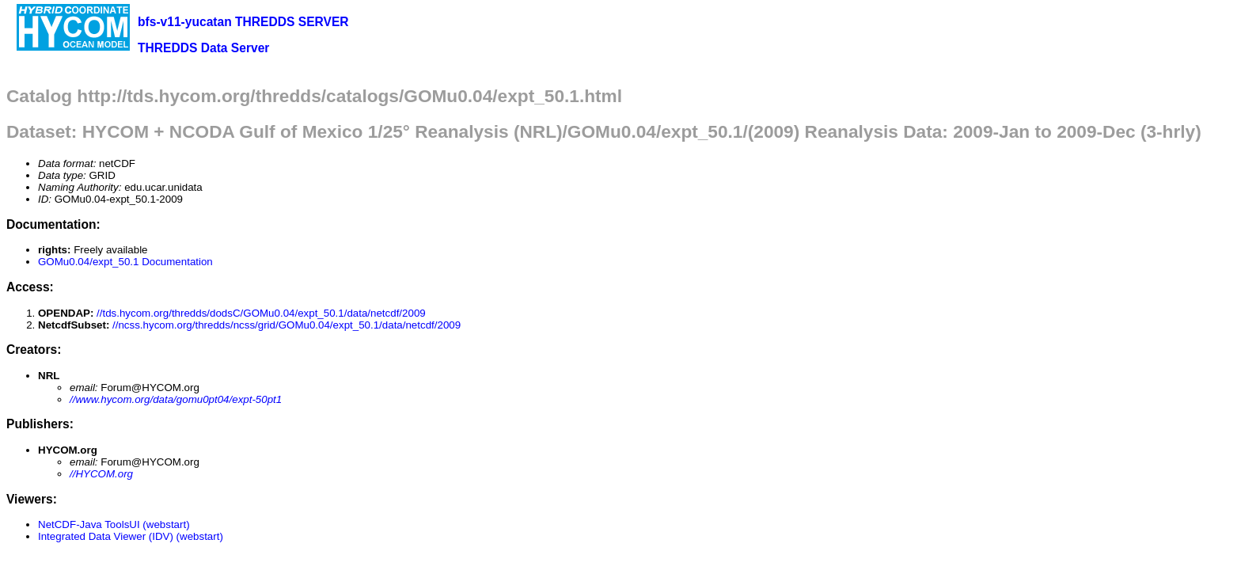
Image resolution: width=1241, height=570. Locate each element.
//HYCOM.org (101, 474)
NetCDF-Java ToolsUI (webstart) (114, 524)
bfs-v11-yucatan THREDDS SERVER (243, 21)
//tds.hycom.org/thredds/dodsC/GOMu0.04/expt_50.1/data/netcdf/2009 (261, 313)
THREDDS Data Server (203, 48)
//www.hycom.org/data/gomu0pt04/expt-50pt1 (176, 399)
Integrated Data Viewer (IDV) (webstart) (130, 536)
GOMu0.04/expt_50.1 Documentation (125, 262)
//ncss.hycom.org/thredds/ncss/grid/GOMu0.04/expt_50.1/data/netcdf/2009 (286, 325)
